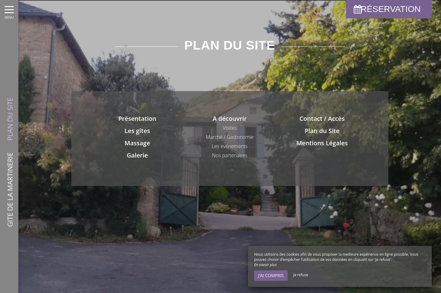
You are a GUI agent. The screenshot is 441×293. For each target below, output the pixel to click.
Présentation (137, 118)
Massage (137, 143)
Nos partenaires (229, 155)
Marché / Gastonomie (230, 137)
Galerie (137, 155)
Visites (230, 127)
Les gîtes (137, 131)
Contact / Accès (322, 118)
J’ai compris (271, 275)
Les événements (230, 146)
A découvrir (230, 118)
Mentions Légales (322, 143)
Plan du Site (322, 131)
